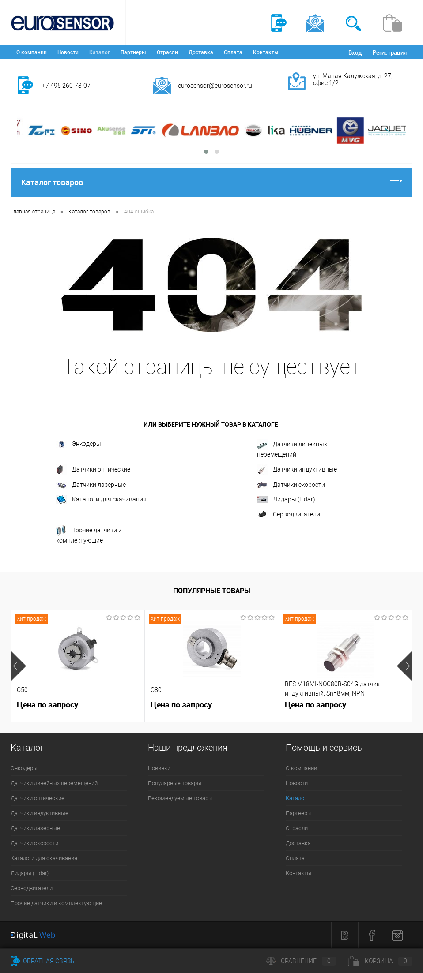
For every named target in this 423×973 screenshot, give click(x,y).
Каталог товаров (211, 182)
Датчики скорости (291, 485)
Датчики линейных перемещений (292, 448)
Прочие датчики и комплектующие (89, 534)
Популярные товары (211, 590)
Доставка (201, 52)
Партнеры (133, 52)
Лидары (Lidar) (286, 499)
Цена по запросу (47, 704)
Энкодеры (78, 444)
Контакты (266, 52)
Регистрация (390, 52)
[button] (206, 151)
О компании (31, 52)
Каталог (99, 52)
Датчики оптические (93, 469)
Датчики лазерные (91, 485)
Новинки (159, 768)
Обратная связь (43, 961)
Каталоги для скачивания (101, 499)
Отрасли (167, 52)
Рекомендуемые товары (180, 798)
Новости (68, 52)
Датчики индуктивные (297, 469)
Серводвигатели (288, 514)
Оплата (233, 52)
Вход (355, 52)
